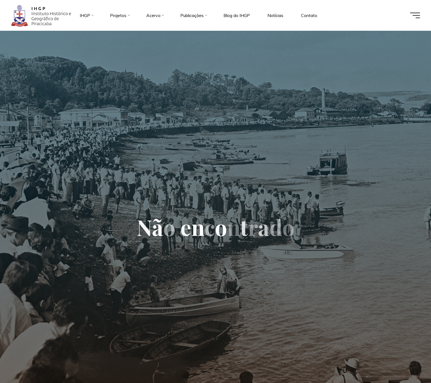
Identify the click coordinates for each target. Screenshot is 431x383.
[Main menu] (415, 15)
